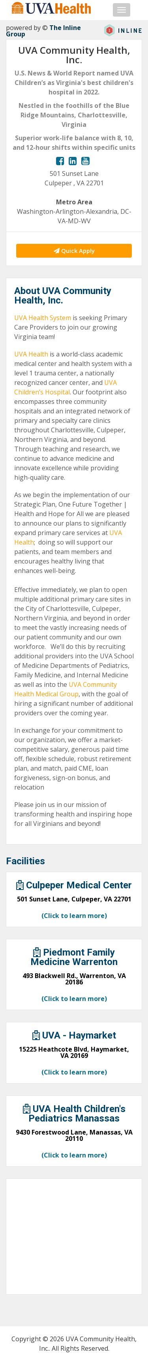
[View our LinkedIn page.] (73, 161)
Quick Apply (74, 250)
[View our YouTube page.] (85, 161)
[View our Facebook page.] (60, 161)
